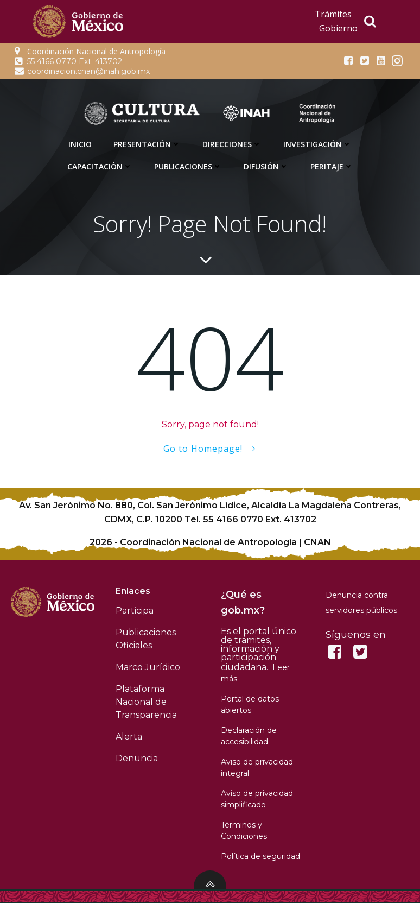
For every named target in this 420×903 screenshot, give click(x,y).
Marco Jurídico (148, 666)
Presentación (147, 144)
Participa (135, 610)
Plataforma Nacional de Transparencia (146, 701)
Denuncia (137, 758)
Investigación (317, 144)
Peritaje (331, 166)
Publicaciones (188, 166)
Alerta (129, 736)
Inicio (80, 144)
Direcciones (232, 144)
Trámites (333, 14)
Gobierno (338, 28)
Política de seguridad (260, 856)
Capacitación (99, 166)
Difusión (266, 166)
